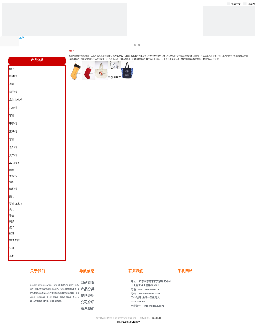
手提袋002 (114, 77)
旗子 (11, 227)
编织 (11, 181)
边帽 (11, 84)
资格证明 (87, 295)
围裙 (11, 170)
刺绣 (11, 221)
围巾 (11, 196)
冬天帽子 (14, 163)
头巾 (11, 209)
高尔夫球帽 (15, 99)
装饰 (11, 248)
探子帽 (13, 91)
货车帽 (13, 155)
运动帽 (13, 131)
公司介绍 (87, 302)
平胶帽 (13, 123)
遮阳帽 (13, 147)
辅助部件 (14, 240)
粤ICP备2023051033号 (128, 322)
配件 (11, 233)
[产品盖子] (229, 32)
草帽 (11, 139)
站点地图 (156, 318)
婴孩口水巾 (15, 203)
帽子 (11, 69)
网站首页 (87, 283)
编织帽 (13, 188)
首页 (138, 45)
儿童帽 (13, 107)
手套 (11, 215)
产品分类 (87, 289)
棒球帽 (13, 76)
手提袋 (13, 176)
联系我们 (87, 308)
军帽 (11, 115)
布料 (11, 255)
